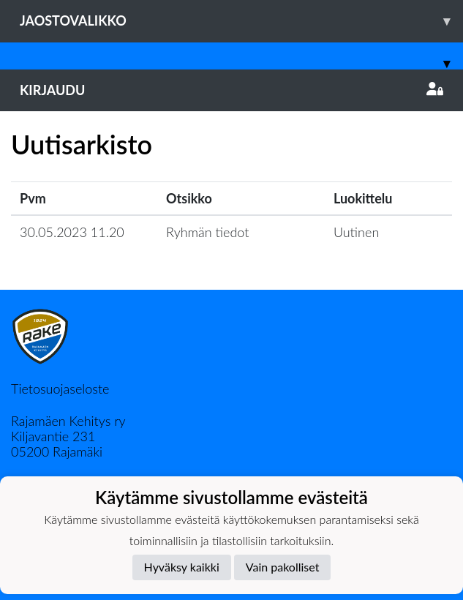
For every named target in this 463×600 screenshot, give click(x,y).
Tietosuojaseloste (60, 388)
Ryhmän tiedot (207, 232)
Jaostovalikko (241, 21)
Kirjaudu (231, 90)
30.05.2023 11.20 (72, 232)
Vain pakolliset (283, 567)
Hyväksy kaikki (181, 567)
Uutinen (356, 232)
